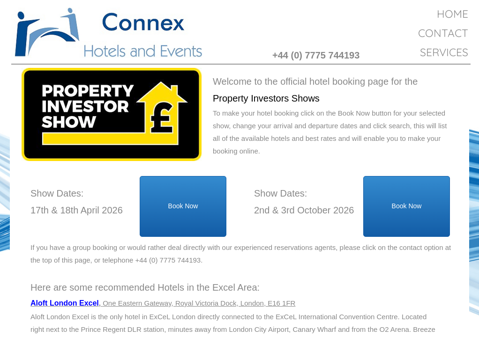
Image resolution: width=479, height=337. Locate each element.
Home (452, 14)
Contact (443, 33)
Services (444, 52)
